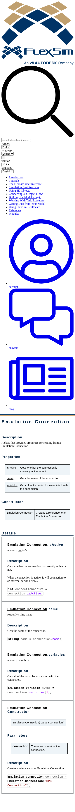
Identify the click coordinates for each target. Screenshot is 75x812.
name (10, 478)
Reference (15, 210)
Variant (45, 722)
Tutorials (14, 180)
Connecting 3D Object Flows (26, 193)
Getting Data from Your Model (27, 203)
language (6, 150)
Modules (14, 213)
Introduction (16, 177)
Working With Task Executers (26, 200)
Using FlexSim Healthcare (24, 207)
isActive (11, 467)
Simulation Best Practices (24, 187)
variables (12, 485)
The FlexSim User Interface (25, 184)
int (20, 550)
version (5, 143)
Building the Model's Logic (25, 197)
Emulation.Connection (20, 512)
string (21, 614)
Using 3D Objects (19, 190)
